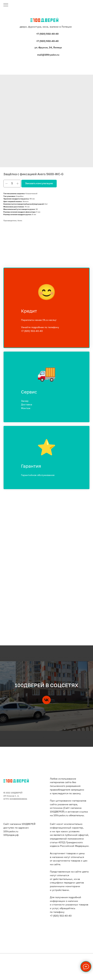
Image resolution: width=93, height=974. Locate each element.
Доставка (26, 404)
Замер (25, 401)
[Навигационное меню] (5, 5)
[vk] (46, 700)
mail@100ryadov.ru (48, 55)
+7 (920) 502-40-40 (47, 34)
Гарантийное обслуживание (37, 475)
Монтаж (25, 408)
